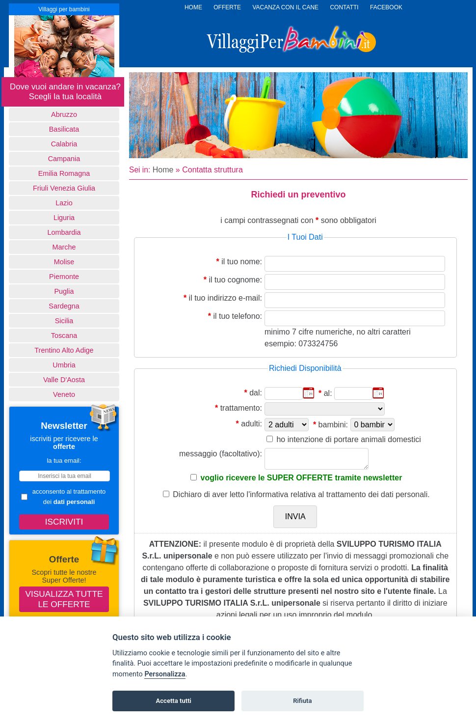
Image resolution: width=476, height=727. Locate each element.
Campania (64, 159)
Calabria (64, 144)
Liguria (64, 218)
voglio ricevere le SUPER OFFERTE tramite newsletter (301, 478)
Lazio (63, 203)
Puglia (64, 291)
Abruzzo (64, 114)
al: (328, 393)
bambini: (333, 424)
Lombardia (64, 232)
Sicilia (64, 321)
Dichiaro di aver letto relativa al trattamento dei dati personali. (301, 494)
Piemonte (64, 276)
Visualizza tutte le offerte (64, 599)
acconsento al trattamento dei (63, 496)
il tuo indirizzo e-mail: (225, 298)
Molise (64, 262)
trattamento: (241, 408)
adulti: (251, 423)
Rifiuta (302, 700)
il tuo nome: (241, 261)
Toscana (64, 335)
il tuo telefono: (237, 316)
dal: (255, 393)
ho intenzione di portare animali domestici (348, 439)
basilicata (64, 129)
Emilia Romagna (64, 173)
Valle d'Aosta (64, 380)
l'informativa (268, 494)
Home (163, 170)
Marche (64, 247)
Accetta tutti (173, 700)
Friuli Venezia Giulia (64, 188)
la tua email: (64, 460)
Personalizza (164, 674)
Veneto (64, 394)
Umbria (64, 365)
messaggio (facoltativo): (220, 453)
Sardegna (64, 306)
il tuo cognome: (235, 280)
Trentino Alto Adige (63, 350)
